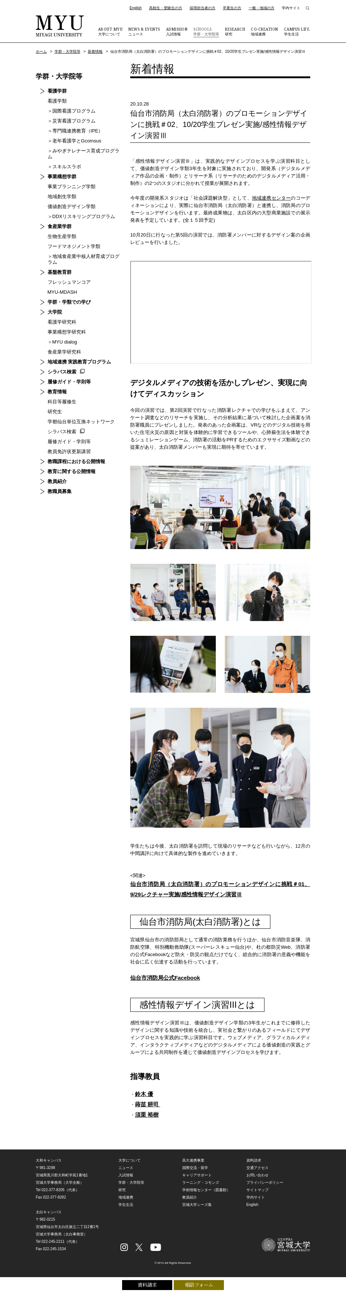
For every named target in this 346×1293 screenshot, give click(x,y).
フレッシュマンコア (64, 276)
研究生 (50, 405)
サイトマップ (257, 1195)
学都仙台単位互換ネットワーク (76, 415)
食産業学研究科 (60, 346)
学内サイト (291, 8)
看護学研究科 (57, 316)
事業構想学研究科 (62, 326)
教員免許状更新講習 (64, 445)
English (135, 8)
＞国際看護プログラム (67, 111)
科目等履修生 (57, 396)
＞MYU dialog (58, 336)
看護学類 (52, 101)
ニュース (144, 31)
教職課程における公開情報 (72, 455)
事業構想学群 (57, 170)
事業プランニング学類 (67, 180)
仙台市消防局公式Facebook (167, 980)
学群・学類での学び (64, 296)
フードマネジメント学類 (69, 240)
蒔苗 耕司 (148, 1108)
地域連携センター (271, 198)
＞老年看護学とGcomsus (70, 141)
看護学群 (52, 91)
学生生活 (297, 31)
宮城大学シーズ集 (197, 1210)
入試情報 (177, 31)
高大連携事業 (193, 1165)
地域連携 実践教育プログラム (75, 356)
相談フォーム (199, 1284)
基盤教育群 (55, 266)
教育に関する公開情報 (67, 465)
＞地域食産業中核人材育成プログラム (81, 253)
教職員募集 (55, 485)
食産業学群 (55, 220)
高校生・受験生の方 (165, 8)
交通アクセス (257, 1173)
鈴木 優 (144, 1097)
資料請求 (147, 1284)
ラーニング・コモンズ (200, 1188)
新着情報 (95, 51)
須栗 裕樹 (147, 1119)
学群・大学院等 (206, 31)
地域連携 (264, 31)
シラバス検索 (57, 366)
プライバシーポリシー (264, 1188)
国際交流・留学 (195, 1173)
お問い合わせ (257, 1180)
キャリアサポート (197, 1180)
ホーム (41, 51)
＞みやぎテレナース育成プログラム (81, 151)
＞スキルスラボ (60, 160)
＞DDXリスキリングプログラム (77, 210)
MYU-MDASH (58, 286)
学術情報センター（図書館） (206, 1195)
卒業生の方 (232, 8)
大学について (110, 31)
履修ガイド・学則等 (64, 376)
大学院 (50, 306)
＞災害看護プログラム (67, 121)
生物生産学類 (57, 230)
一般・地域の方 (261, 8)
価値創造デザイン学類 (67, 200)
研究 (235, 31)
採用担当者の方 (202, 8)
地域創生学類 (57, 190)
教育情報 (52, 386)
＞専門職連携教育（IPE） (71, 131)
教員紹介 (52, 475)
